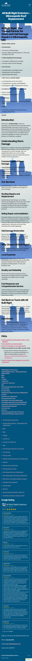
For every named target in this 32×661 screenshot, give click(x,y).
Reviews (4, 394)
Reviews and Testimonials (9, 396)
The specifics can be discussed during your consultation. (15, 356)
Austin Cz (5, 542)
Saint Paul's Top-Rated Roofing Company (15, 479)
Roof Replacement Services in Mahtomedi (14, 402)
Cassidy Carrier (6, 563)
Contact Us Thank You (8, 383)
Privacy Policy (5, 390)
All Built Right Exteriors (12, 655)
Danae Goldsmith (7, 575)
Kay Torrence (6, 527)
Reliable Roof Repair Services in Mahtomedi (14, 392)
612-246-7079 (10, 640)
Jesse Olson (6, 605)
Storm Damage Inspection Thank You (12, 412)
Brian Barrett (6, 621)
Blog (2, 375)
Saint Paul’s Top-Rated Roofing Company (13, 404)
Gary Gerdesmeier (7, 513)
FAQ (2, 385)
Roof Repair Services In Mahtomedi (12, 400)
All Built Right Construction (9, 370)
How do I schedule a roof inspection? (14, 346)
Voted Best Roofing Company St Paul (12, 414)
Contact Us (4, 381)
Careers (3, 379)
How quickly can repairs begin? (12, 344)
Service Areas (5, 408)
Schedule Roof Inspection (9, 406)
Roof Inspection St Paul (8, 398)
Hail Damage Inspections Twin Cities (12, 387)
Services (4, 410)
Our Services (5, 389)
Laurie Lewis (6, 551)
